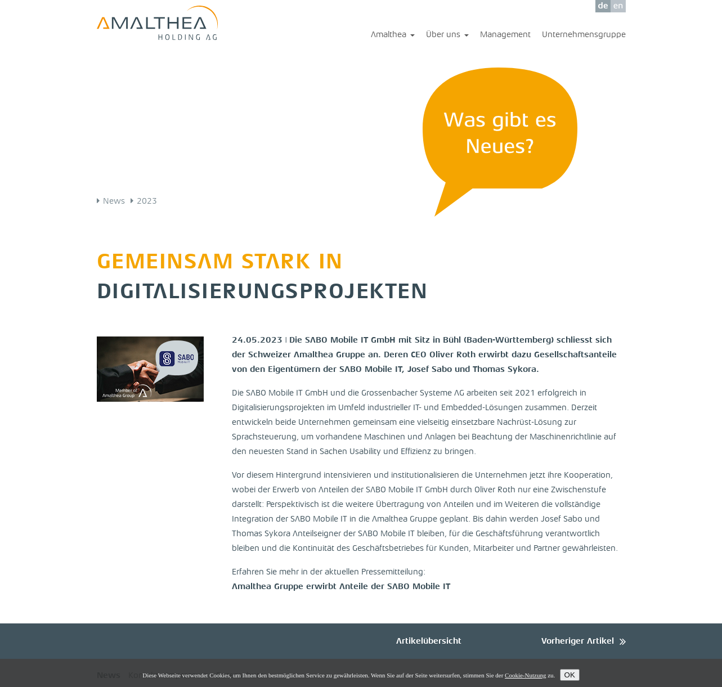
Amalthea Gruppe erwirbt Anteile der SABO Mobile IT (341, 587)
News (114, 201)
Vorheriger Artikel (577, 641)
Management (505, 35)
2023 (147, 201)
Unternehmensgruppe (584, 35)
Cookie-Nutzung (525, 675)
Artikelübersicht (428, 641)
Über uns (447, 36)
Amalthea (393, 36)
